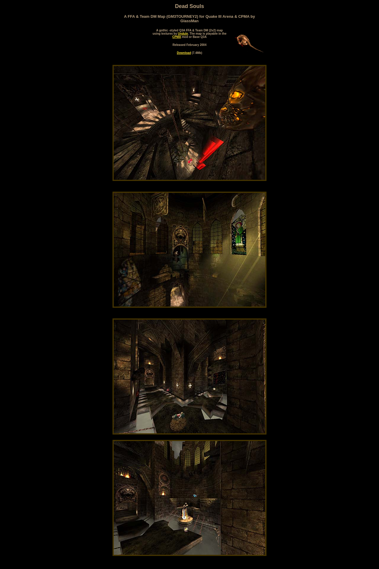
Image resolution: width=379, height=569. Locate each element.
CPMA (176, 37)
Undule (183, 33)
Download (184, 53)
